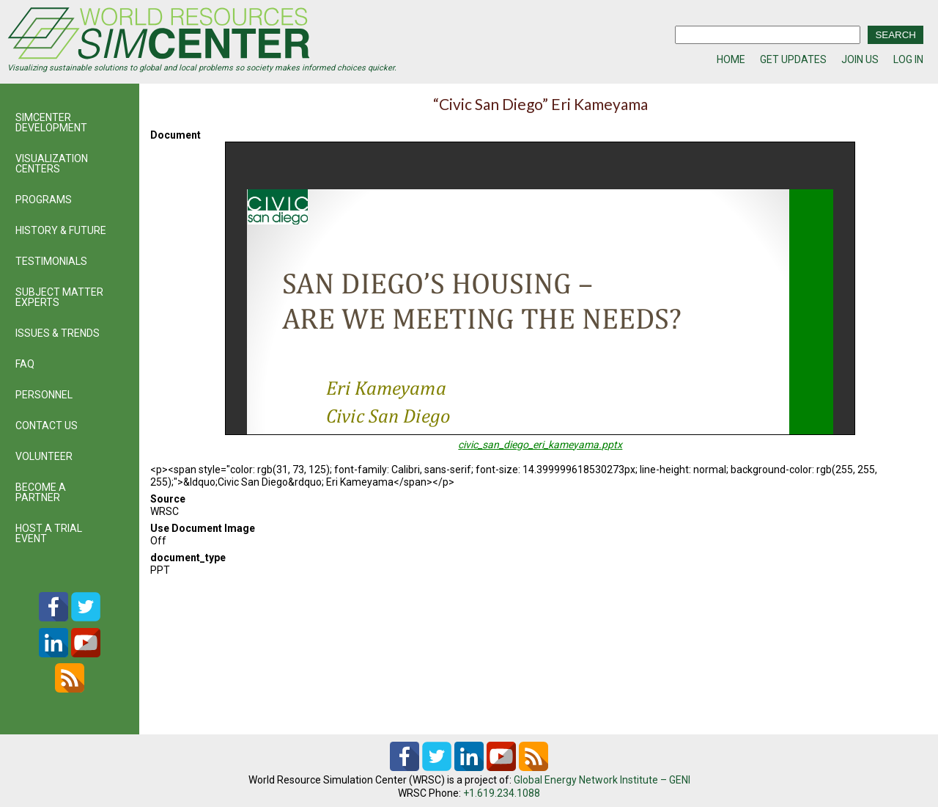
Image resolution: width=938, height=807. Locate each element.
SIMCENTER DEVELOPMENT (51, 123)
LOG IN (908, 59)
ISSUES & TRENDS (57, 333)
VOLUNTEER (44, 456)
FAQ (24, 364)
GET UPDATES (793, 59)
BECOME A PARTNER (40, 492)
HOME (731, 59)
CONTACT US (46, 425)
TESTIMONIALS (51, 261)
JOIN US (860, 59)
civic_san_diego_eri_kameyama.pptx (540, 444)
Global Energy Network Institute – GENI (602, 780)
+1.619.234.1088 (501, 793)
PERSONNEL (44, 395)
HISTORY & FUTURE (60, 230)
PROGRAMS (43, 199)
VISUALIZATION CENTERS (51, 164)
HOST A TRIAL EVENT (48, 533)
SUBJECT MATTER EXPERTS (59, 297)
